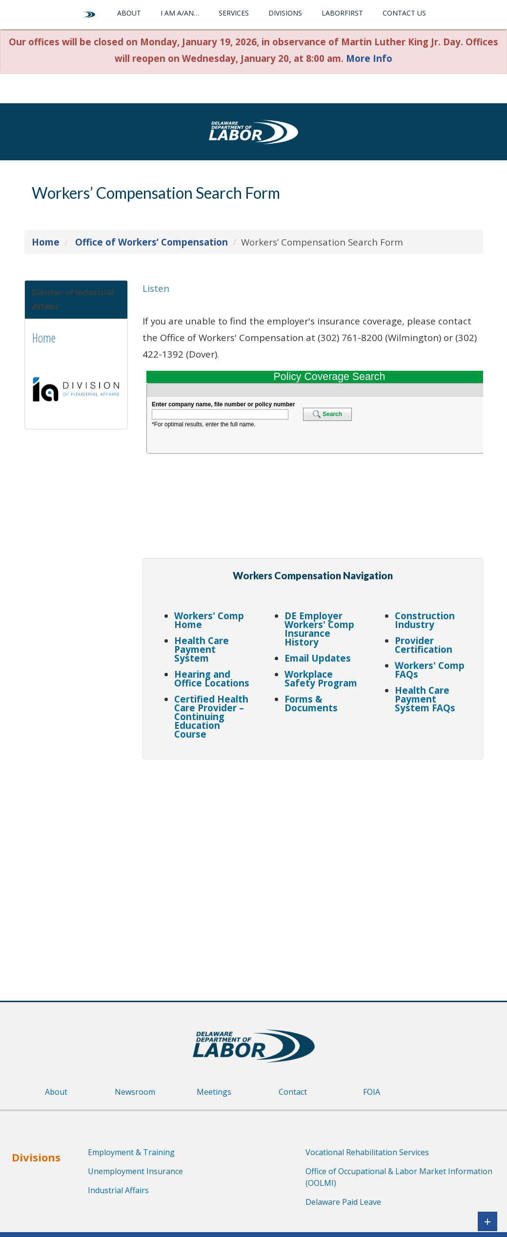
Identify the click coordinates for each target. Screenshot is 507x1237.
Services (234, 13)
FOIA (371, 1091)
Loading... (312, 462)
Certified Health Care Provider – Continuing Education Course (211, 716)
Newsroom (135, 1091)
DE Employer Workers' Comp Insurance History (319, 628)
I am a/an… (180, 13)
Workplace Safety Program (320, 678)
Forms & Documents (311, 703)
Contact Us (404, 13)
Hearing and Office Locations (211, 678)
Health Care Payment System (201, 649)
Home (44, 344)
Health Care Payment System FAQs (425, 699)
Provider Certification (423, 644)
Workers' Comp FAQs (430, 669)
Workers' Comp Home (209, 619)
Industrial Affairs (118, 1190)
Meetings (214, 1091)
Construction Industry (425, 619)
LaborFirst (342, 13)
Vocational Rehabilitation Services (367, 1152)
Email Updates (317, 658)
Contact (293, 1091)
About (129, 13)
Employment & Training (131, 1152)
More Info (369, 58)
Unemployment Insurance (135, 1171)
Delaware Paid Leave (343, 1202)
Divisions (285, 13)
